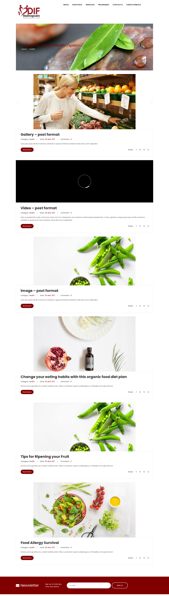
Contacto (118, 5)
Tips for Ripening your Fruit (45, 456)
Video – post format (39, 208)
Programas (103, 5)
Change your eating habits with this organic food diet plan (74, 376)
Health (32, 139)
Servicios (90, 5)
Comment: (65, 139)
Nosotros (77, 5)
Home (24, 49)
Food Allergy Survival (40, 542)
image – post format (39, 290)
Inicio (66, 5)
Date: (42, 139)
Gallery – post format (40, 134)
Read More (27, 150)
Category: (25, 139)
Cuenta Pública (133, 5)
